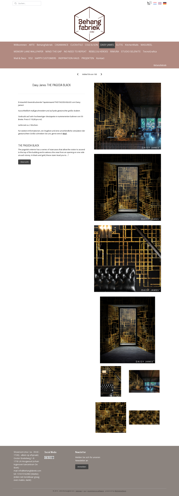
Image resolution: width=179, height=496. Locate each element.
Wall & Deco (20, 58)
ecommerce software (96, 491)
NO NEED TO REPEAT (75, 51)
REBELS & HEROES (98, 51)
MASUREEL (146, 44)
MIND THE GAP (53, 51)
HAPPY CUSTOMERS (45, 58)
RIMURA (114, 51)
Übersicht (24, 162)
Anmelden (81, 466)
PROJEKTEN (88, 58)
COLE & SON (91, 44)
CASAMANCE (61, 44)
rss (85, 491)
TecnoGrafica (150, 51)
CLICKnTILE (76, 44)
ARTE (32, 44)
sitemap (79, 491)
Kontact (100, 58)
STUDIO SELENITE (131, 51)
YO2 (30, 58)
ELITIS (119, 44)
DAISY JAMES (107, 44)
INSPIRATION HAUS (68, 58)
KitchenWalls (131, 44)
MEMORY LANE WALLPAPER (28, 51)
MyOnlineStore (120, 491)
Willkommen (20, 44)
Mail (65, 133)
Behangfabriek (45, 44)
